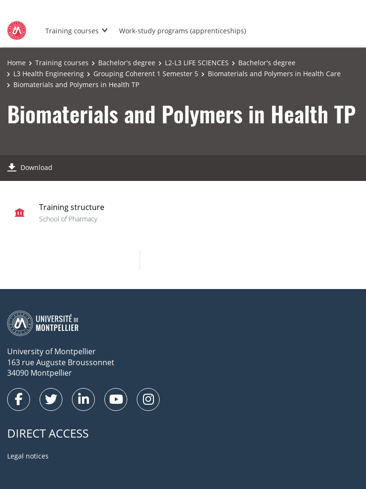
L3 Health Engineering (48, 73)
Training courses (72, 30)
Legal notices (28, 455)
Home (16, 62)
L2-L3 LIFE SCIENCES (197, 62)
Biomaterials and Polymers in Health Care (274, 73)
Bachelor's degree (126, 62)
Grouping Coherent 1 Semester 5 (145, 73)
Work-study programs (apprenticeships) (182, 30)
